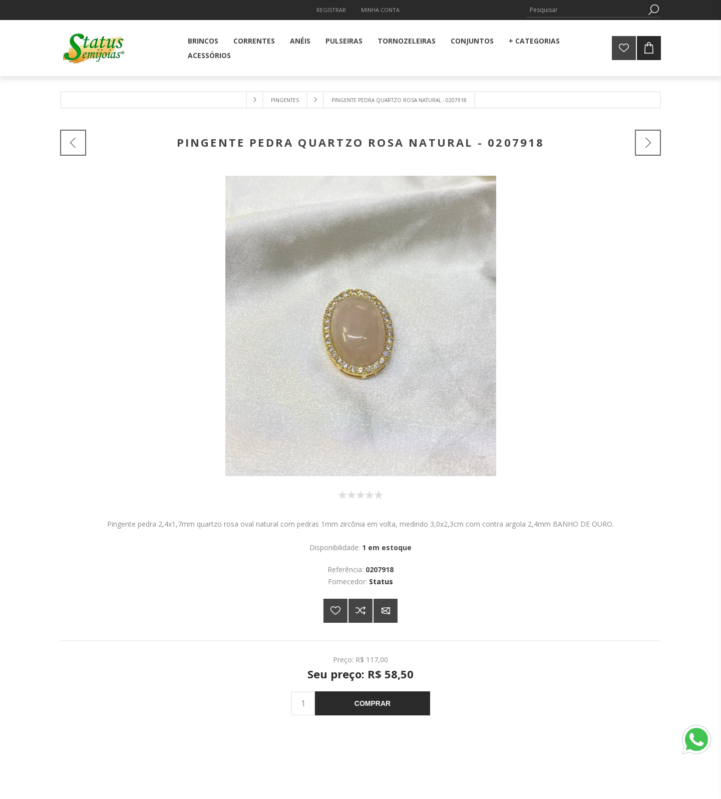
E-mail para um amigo (386, 611)
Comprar (372, 703)
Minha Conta (380, 10)
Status (381, 581)
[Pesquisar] (586, 10)
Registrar (331, 10)
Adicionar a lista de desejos (335, 611)
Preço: (343, 659)
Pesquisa (653, 10)
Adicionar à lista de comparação (360, 611)
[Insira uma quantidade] (303, 703)
